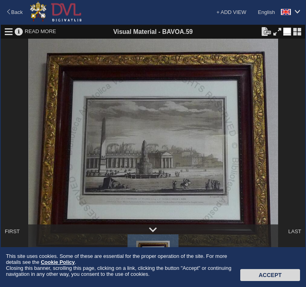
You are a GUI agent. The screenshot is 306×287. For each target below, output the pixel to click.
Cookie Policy (58, 262)
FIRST (12, 231)
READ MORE (40, 31)
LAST (294, 231)
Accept (270, 275)
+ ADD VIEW (231, 12)
